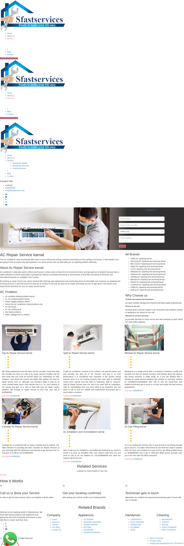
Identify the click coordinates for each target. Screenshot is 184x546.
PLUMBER (135, 527)
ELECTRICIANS (137, 522)
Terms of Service (156, 538)
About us (10, 36)
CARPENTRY (136, 519)
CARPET (165, 522)
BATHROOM (167, 519)
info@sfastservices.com (15, 190)
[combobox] (142, 231)
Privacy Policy (155, 541)
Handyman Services (20, 166)
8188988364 (10, 188)
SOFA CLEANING (169, 527)
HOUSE (165, 525)
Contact (10, 54)
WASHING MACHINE (92, 522)
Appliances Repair (19, 163)
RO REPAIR (88, 530)
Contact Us (56, 530)
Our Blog (55, 527)
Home (9, 33)
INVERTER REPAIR (92, 532)
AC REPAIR (88, 519)
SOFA (133, 530)
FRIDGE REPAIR (91, 525)
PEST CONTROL (169, 530)
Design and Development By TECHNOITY (167, 543)
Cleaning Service (19, 168)
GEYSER (87, 527)
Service (10, 39)
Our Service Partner (9, 58)
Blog (9, 52)
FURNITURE (136, 525)
